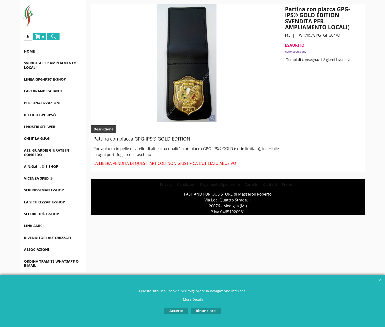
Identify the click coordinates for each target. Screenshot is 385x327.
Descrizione (104, 129)
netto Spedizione (295, 51)
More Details (193, 299)
